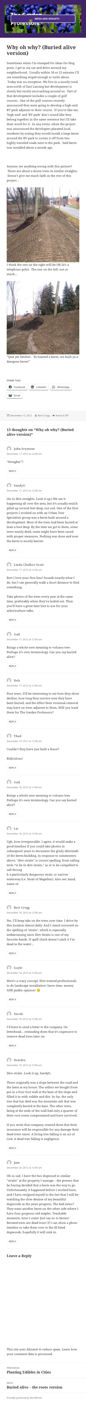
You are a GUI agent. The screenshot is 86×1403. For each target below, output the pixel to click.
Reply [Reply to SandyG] (12, 550)
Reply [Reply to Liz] (12, 893)
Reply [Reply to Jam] (12, 1241)
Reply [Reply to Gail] (12, 666)
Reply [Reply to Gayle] (12, 999)
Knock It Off (62, 415)
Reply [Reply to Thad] (12, 767)
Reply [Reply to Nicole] (12, 1045)
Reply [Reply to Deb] (12, 721)
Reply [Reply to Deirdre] (12, 1148)
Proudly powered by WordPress (24, 1397)
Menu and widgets (47, 18)
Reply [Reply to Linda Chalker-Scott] (12, 620)
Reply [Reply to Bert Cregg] (12, 953)
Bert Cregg (44, 415)
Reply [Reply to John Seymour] (12, 471)
